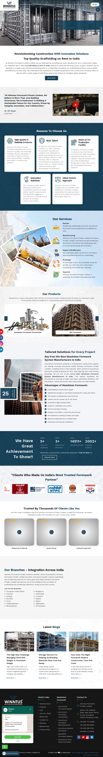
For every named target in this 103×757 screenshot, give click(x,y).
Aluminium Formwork (36, 5)
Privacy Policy (45, 729)
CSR (64, 4)
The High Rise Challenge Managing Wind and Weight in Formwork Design (18, 658)
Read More (51, 78)
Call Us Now (84, 453)
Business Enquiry (10, 751)
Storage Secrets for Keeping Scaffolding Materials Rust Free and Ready (50, 658)
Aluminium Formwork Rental (65, 707)
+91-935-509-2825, (87, 725)
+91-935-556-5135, (87, 728)
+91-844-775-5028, (87, 721)
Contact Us (86, 4)
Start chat (19, 737)
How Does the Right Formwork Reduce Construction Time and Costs (81, 658)
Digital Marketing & (91, 752)
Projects (59, 4)
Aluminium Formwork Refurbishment (64, 722)
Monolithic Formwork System (65, 735)
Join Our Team (45, 713)
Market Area (44, 726)
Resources (77, 4)
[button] (97, 318)
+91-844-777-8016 (87, 731)
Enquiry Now (52, 456)
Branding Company (91, 755)
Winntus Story (45, 703)
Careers (70, 5)
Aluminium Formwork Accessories (62, 714)
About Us (24, 5)
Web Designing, (78, 752)
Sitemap (43, 723)
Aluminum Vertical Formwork (65, 729)
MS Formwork (50, 5)
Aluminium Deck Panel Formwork (65, 740)
